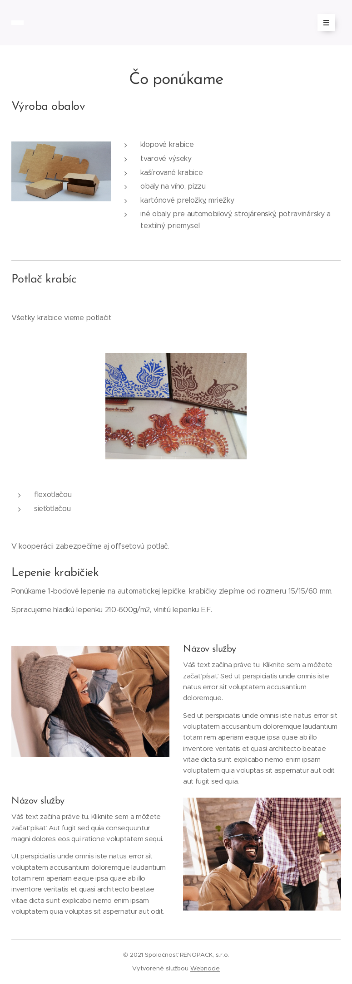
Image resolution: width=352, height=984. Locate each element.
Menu (323, 23)
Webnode (205, 968)
